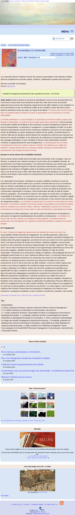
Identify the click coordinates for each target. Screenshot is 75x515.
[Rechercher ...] (61, 39)
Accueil (3, 45)
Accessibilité (5, 1)
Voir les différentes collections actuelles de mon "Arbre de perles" (23, 420)
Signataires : (11, 86)
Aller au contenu (15, 1)
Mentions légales (37, 504)
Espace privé (50, 504)
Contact (26, 504)
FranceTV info (42, 492)
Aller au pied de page (42, 1)
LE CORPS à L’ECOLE (37, 456)
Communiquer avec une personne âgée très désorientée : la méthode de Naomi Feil (37, 371)
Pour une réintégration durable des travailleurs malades (25, 358)
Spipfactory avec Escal (41, 513)
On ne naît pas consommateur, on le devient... (21, 352)
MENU (65, 31)
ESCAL (38, 512)
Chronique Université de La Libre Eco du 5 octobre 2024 (22, 295)
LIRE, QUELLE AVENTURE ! (37, 458)
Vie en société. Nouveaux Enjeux (18, 45)
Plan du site (17, 504)
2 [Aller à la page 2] (4, 347)
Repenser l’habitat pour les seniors (16, 377)
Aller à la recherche (28, 1)
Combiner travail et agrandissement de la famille (22, 364)
